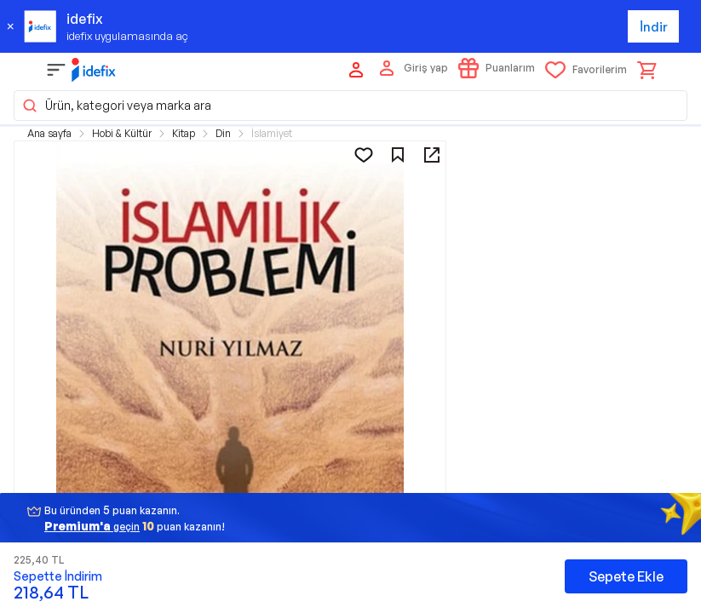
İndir (654, 27)
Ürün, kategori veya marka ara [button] (116, 105)
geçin (92, 525)
